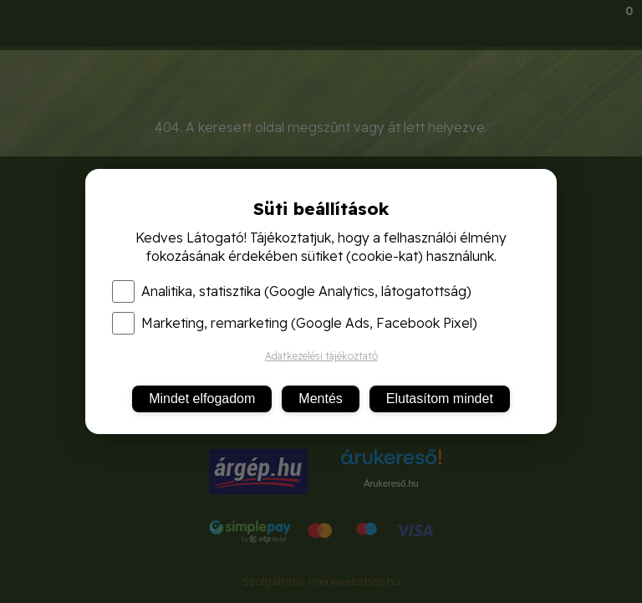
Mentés (320, 398)
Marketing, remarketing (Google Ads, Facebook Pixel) (294, 322)
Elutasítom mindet (439, 398)
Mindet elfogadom (202, 398)
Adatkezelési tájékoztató (321, 356)
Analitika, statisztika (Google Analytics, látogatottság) (291, 291)
